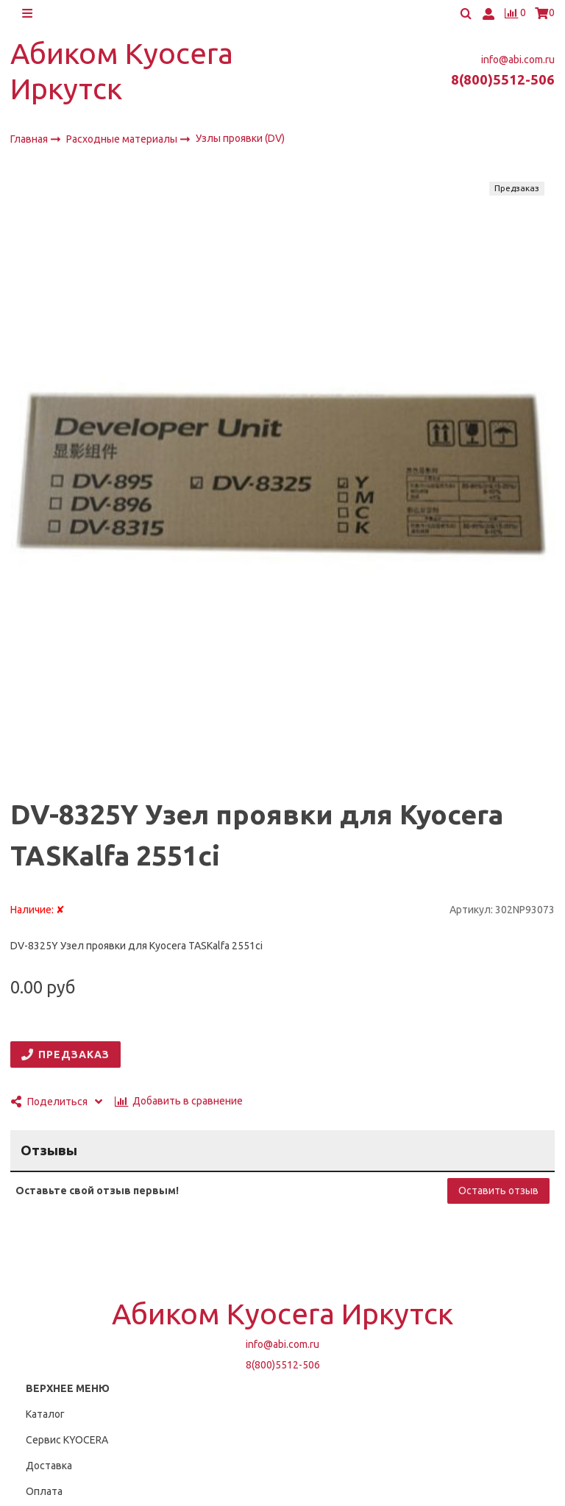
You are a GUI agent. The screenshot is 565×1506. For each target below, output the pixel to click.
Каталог (45, 1414)
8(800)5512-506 (503, 80)
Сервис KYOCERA (67, 1440)
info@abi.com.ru (518, 59)
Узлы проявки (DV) (240, 139)
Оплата (44, 1491)
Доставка (49, 1465)
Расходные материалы (123, 140)
